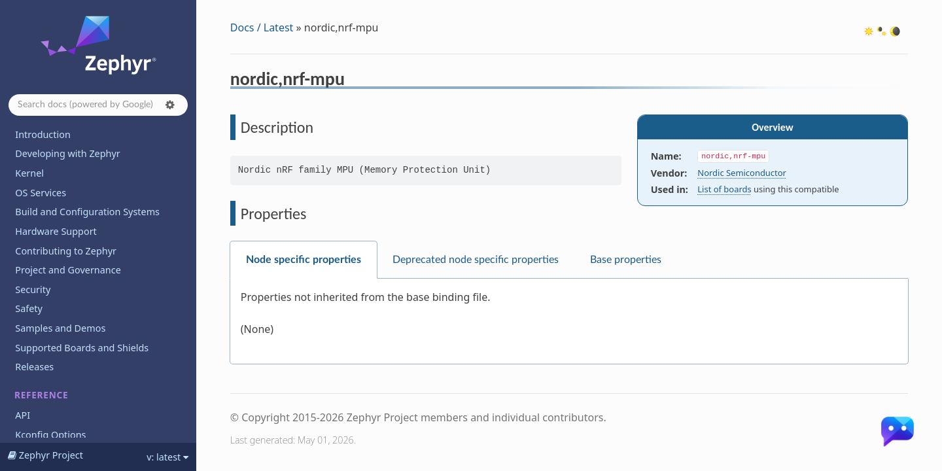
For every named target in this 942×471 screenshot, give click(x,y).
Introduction (43, 134)
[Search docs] (98, 105)
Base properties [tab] (625, 259)
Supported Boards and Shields (81, 347)
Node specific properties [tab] (303, 259)
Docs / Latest (262, 27)
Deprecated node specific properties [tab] (475, 259)
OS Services (40, 192)
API (22, 415)
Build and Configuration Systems (87, 211)
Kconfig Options (50, 434)
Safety (29, 308)
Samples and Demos (60, 328)
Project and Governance (67, 270)
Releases (34, 366)
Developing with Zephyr (67, 153)
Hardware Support (55, 231)
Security (32, 289)
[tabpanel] (569, 321)
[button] (170, 104)
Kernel (29, 173)
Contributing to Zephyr (65, 251)
